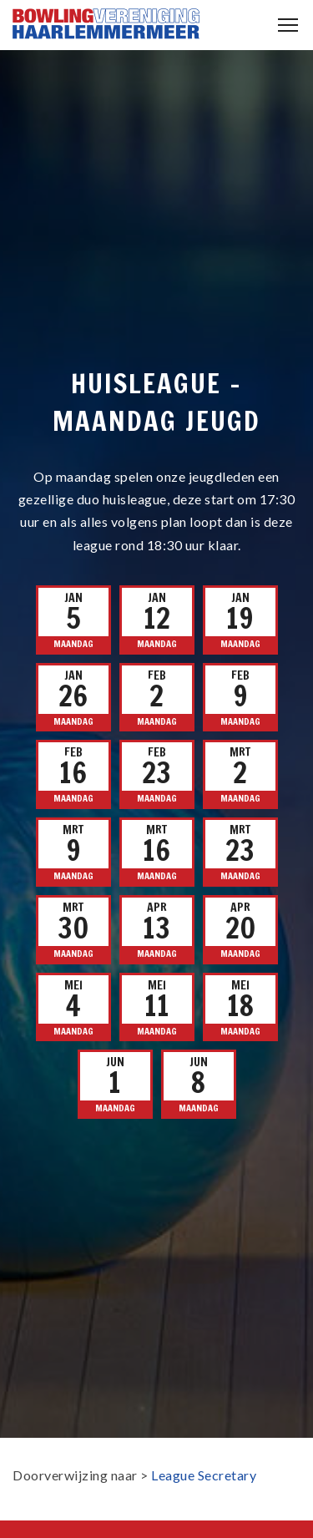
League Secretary (203, 1475)
